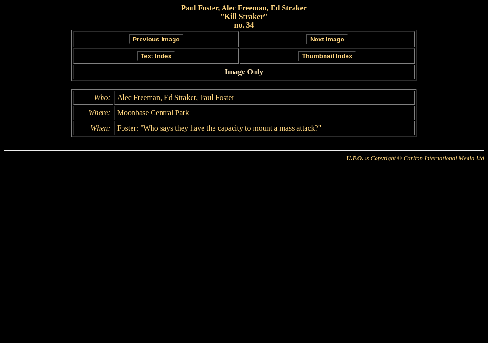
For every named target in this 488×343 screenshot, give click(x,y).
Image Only (244, 72)
